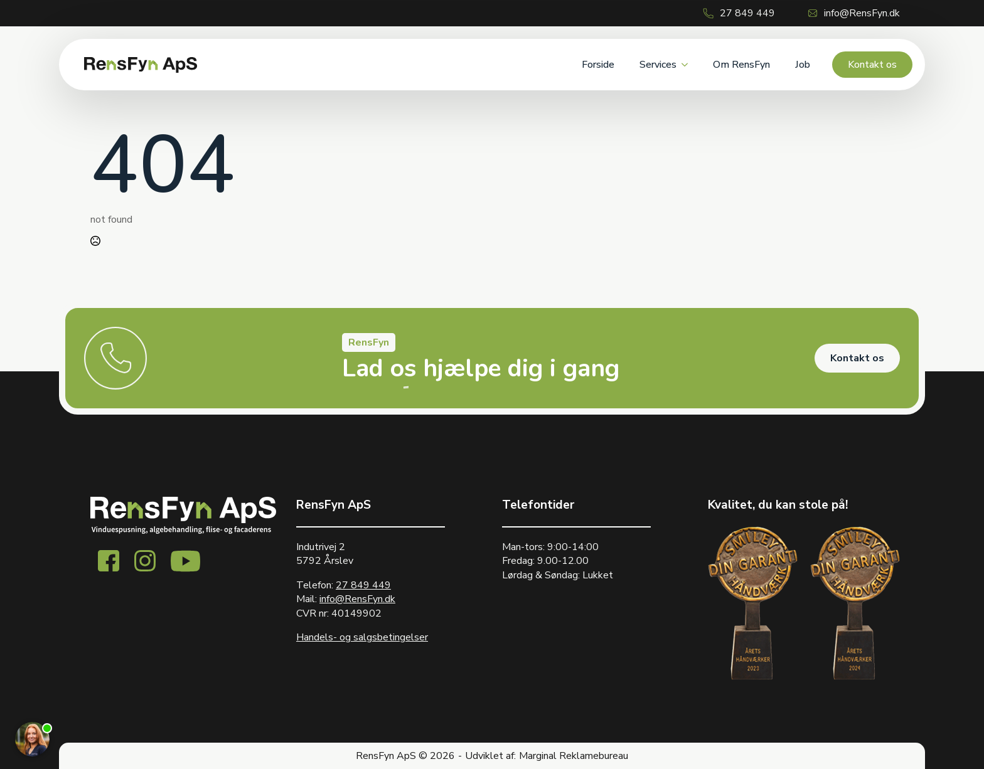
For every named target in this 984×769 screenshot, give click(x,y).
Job (802, 65)
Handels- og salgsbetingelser (362, 637)
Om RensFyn (741, 65)
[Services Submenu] (688, 65)
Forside (598, 65)
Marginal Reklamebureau (573, 756)
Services (657, 65)
